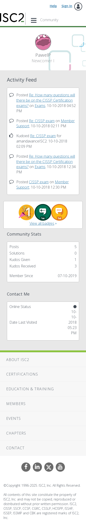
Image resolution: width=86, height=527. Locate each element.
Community (49, 19)
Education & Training (30, 388)
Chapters (16, 433)
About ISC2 (17, 359)
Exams (40, 105)
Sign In (66, 6)
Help (53, 6)
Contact (15, 447)
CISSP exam (39, 181)
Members (16, 403)
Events (13, 418)
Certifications (22, 374)
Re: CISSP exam (42, 120)
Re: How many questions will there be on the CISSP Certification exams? (45, 100)
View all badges (42, 223)
